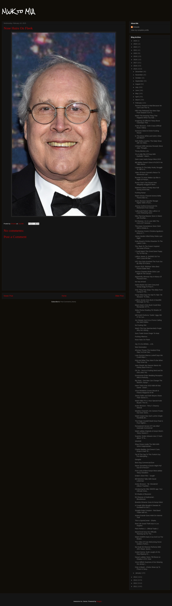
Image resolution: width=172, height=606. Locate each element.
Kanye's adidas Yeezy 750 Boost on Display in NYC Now (147, 558)
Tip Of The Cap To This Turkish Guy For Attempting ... (147, 455)
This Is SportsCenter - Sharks (145, 520)
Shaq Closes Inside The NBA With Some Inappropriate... (147, 445)
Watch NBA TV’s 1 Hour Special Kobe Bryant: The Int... (148, 402)
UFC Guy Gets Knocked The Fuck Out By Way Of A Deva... (148, 262)
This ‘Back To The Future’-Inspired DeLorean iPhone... (147, 247)
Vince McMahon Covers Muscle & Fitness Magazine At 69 (147, 391)
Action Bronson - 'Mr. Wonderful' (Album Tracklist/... (146, 485)
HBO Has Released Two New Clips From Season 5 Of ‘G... (147, 112)
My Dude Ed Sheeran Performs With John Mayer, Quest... (148, 548)
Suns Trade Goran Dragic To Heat (147, 333)
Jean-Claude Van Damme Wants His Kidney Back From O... (148, 366)
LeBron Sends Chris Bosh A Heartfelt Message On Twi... (148, 301)
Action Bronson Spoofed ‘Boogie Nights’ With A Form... (146, 202)
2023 (135, 44)
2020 (135, 53)
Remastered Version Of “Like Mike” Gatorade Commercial (147, 427)
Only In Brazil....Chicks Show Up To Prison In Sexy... (147, 568)
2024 (135, 41)
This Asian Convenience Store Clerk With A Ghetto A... (148, 227)
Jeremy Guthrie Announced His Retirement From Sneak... (146, 207)
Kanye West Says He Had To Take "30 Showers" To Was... (148, 296)
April (137, 97)
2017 (135, 63)
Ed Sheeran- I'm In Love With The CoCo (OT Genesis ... (147, 222)
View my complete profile (140, 30)
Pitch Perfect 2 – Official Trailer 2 (146, 529)
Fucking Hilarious (141, 336)
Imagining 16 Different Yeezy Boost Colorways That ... (147, 122)
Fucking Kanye (140, 193)
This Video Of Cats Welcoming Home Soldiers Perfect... (148, 543)
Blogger (98, 601)
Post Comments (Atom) (68, 302)
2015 (135, 69)
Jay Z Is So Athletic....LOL (144, 344)
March (137, 100)
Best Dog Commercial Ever (144, 462)
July (137, 87)
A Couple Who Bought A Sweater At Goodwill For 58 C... (147, 506)
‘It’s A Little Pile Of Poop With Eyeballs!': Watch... (145, 155)
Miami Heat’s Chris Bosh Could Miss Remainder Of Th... (148, 306)
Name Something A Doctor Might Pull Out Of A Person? (148, 467)
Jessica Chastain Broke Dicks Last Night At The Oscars (147, 272)
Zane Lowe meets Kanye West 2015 (148, 159)
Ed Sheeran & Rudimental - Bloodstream (144, 498)
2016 (135, 66)
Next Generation (141, 347)
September (139, 81)
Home (64, 296)
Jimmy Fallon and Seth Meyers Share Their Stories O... (148, 397)
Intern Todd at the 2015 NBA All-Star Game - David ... (148, 386)
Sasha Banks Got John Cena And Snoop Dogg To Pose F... (147, 286)
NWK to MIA (18, 11)
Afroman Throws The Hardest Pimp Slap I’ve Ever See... (147, 351)
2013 (135, 580)
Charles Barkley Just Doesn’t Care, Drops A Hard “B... (147, 450)
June (137, 90)
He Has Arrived (140, 282)
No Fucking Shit (140, 325)
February (138, 103)
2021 (135, 50)
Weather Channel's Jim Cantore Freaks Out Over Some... (149, 412)
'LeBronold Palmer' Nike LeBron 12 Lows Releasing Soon (147, 212)
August (138, 84)
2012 (135, 583)
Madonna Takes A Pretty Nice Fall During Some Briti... (147, 189)
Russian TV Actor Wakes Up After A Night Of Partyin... (147, 178)
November (139, 75)
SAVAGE (138, 441)
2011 (135, 586)
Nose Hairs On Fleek (142, 340)
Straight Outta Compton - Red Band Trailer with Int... (147, 511)
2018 (135, 59)
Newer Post (8, 296)
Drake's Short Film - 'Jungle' (145, 476)
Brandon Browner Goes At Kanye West (149, 502)
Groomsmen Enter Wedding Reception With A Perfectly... (148, 376)
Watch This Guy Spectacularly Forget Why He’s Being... (148, 329)
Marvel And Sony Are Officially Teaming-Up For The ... (145, 533)
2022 (135, 47)
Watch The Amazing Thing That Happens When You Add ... (146, 117)
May (137, 93)
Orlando (136, 27)
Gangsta (138, 459)
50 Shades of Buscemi (143, 494)
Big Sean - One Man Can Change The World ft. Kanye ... (148, 381)
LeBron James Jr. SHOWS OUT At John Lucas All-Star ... (147, 257)
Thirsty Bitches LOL (142, 151)
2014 (135, 577)
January (138, 573)
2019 (135, 56)
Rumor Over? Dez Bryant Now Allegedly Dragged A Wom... (146, 183)
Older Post (119, 296)
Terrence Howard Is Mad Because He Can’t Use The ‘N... (148, 106)
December (139, 72)
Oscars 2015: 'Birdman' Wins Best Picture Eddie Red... (147, 267)
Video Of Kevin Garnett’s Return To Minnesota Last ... (147, 173)
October (138, 78)
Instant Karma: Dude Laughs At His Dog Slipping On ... (147, 553)
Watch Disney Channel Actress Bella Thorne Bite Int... (148, 197)
